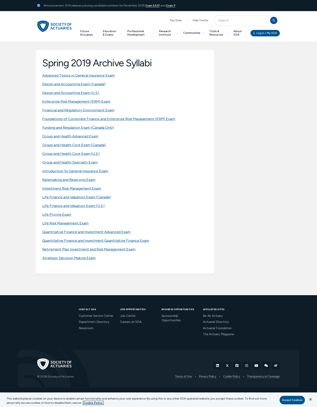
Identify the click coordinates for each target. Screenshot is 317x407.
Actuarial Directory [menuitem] (216, 322)
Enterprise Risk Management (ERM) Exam (76, 101)
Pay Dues (176, 20)
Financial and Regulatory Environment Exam (78, 110)
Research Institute (168, 33)
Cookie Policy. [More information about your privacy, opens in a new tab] (93, 403)
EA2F (156, 5)
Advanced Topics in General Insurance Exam (78, 75)
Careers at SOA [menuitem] (131, 322)
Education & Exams (112, 33)
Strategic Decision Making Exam (69, 258)
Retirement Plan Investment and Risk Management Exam (88, 249)
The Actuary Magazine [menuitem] (218, 334)
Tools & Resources (219, 33)
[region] (158, 399)
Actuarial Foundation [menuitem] (217, 328)
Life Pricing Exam (56, 214)
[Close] (310, 399)
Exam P (170, 5)
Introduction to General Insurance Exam (75, 171)
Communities (193, 33)
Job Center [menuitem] (128, 316)
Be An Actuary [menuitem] (213, 316)
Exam (149, 5)
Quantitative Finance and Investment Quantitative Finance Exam (95, 240)
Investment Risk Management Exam (71, 188)
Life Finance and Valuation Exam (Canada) (76, 197)
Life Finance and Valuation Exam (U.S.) (73, 206)
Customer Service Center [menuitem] (96, 316)
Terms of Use (183, 376)
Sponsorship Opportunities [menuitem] (171, 318)
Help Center (200, 20)
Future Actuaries (89, 33)
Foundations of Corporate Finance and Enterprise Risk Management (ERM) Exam (108, 119)
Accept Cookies (292, 400)
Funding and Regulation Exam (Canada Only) (78, 127)
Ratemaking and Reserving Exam (68, 180)
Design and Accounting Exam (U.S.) (70, 93)
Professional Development (140, 33)
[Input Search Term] (243, 20)
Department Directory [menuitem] (94, 322)
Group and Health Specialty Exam (70, 162)
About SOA (240, 33)
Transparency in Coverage (263, 376)
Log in (265, 33)
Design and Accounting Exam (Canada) (73, 84)
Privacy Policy (207, 376)
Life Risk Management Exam (65, 223)
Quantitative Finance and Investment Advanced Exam (86, 232)
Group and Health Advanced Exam (70, 136)
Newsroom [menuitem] (86, 328)
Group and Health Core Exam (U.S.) (71, 153)
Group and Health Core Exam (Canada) (74, 145)
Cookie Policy (231, 376)
